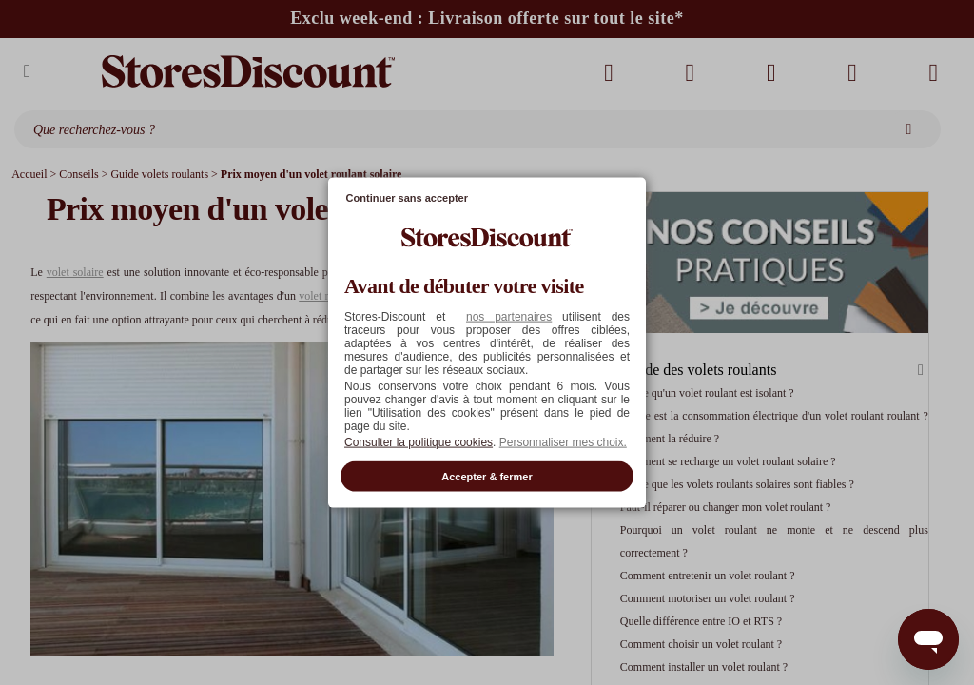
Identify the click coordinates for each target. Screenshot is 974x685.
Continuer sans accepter (407, 198)
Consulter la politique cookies (418, 441)
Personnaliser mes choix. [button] (563, 441)
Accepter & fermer (486, 475)
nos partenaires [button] (509, 316)
